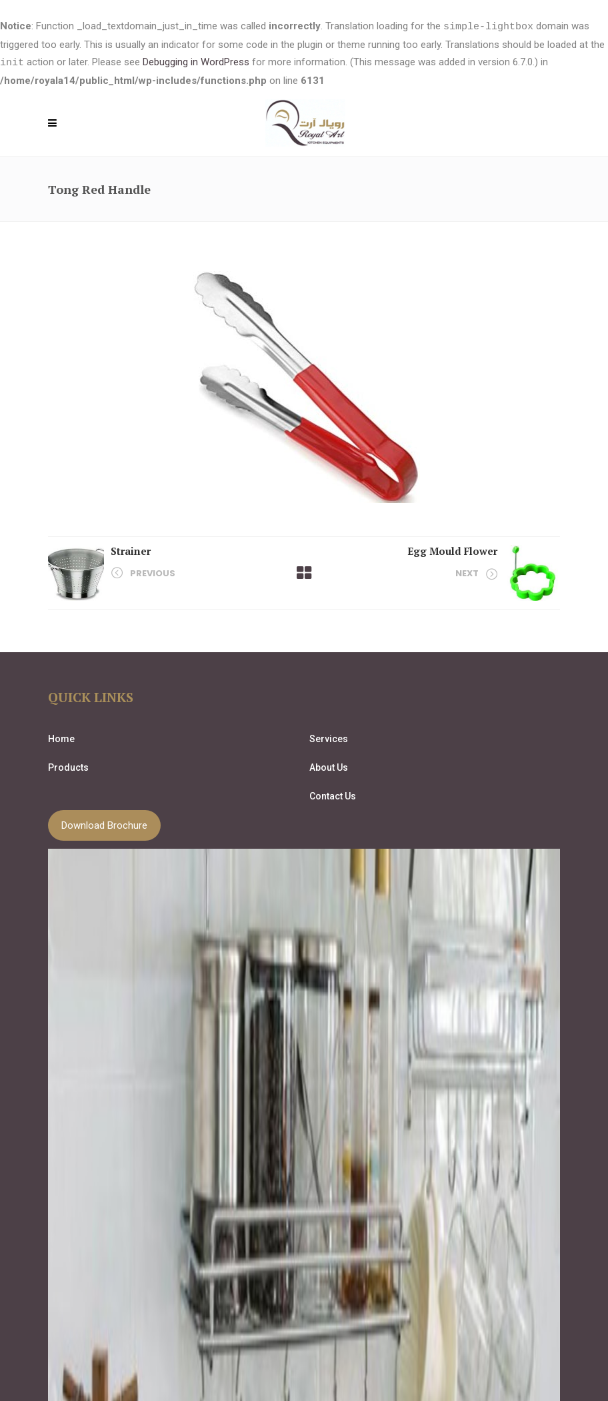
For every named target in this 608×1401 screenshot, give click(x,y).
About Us (328, 766)
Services (328, 737)
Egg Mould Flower (452, 549)
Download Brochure (104, 824)
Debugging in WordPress (196, 62)
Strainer (131, 549)
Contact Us (332, 794)
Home (61, 737)
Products (68, 766)
